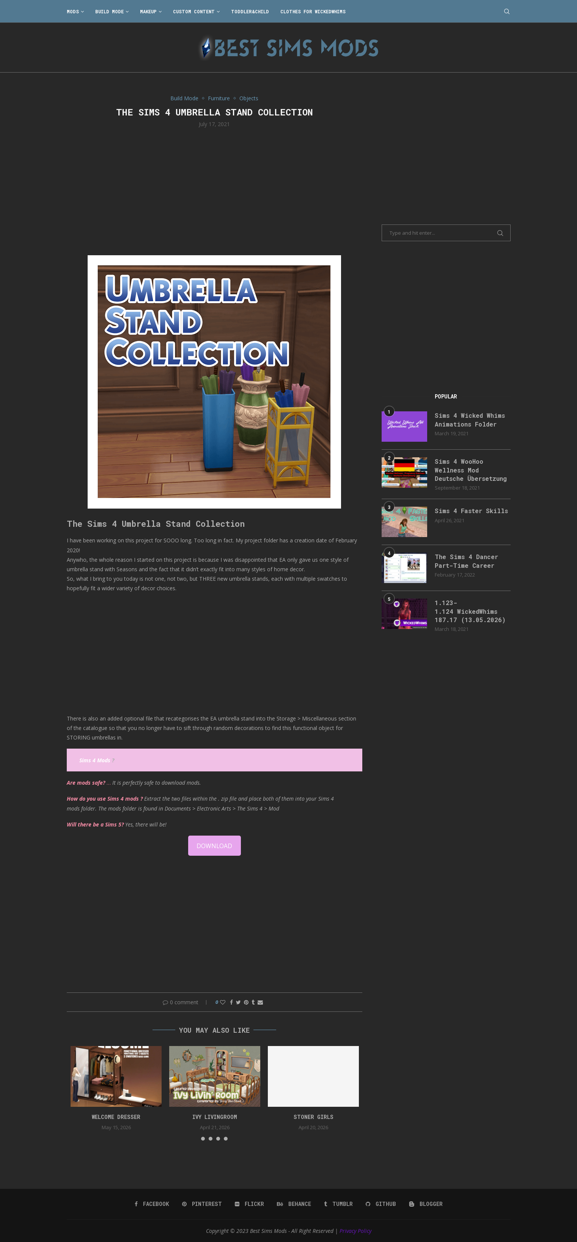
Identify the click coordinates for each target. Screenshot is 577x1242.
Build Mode (109, 11)
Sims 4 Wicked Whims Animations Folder (470, 419)
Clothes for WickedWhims (313, 11)
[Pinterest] (202, 1204)
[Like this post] (222, 1002)
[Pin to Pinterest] (246, 1002)
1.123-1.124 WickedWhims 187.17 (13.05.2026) (470, 611)
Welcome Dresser (116, 1116)
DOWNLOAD (214, 846)
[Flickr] (249, 1204)
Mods (73, 11)
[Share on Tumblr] (253, 1002)
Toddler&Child (250, 11)
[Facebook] (152, 1204)
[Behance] (294, 1204)
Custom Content (194, 11)
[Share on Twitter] (238, 1002)
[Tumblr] (338, 1204)
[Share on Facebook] (231, 1002)
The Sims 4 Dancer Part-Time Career (466, 561)
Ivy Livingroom (214, 1116)
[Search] (507, 11)
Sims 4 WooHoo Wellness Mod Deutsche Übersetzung (471, 469)
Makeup (148, 11)
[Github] (381, 1204)
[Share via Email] (260, 1002)
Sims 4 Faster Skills (471, 511)
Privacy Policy (355, 1230)
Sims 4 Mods (94, 760)
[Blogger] (426, 1204)
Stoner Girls (313, 1116)
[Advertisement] (215, 190)
